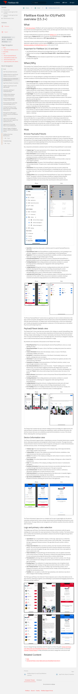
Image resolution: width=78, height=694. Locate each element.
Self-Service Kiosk (30, 28)
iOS (3, 39)
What (4, 47)
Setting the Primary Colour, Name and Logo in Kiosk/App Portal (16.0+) (43, 660)
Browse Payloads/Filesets (10, 55)
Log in (72, 2)
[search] (39, 2)
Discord (33, 690)
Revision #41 (5, 10)
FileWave (4, 41)
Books (65, 2)
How (4, 53)
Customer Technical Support (31, 650)
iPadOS (9, 39)
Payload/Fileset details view (10, 57)
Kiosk (10, 41)
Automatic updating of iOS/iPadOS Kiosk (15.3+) (35, 45)
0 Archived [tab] (39, 680)
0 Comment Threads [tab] (30, 680)
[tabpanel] (49, 684)
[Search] (33, 2)
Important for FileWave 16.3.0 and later (11, 49)
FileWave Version (6, 37)
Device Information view (9, 59)
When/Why (5, 51)
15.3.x (13, 37)
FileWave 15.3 (53, 34)
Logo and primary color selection (11, 61)
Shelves (57, 2)
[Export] (10, 32)
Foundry (38, 690)
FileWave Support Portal (47, 690)
